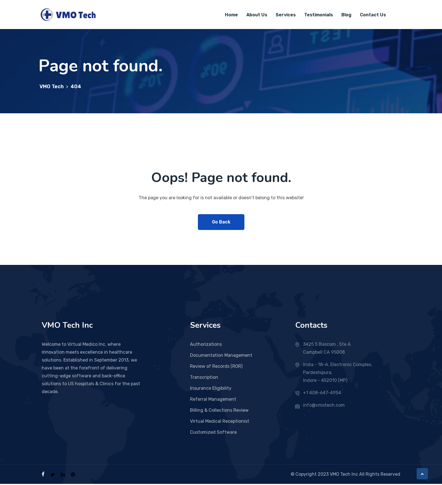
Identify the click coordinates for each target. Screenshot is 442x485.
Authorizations (206, 345)
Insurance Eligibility (210, 389)
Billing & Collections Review (219, 411)
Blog (346, 15)
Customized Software (213, 433)
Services (286, 15)
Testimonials (318, 15)
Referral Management (213, 400)
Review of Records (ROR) (216, 367)
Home (231, 15)
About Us (256, 15)
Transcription (204, 378)
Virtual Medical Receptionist (219, 422)
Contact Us (373, 15)
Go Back (221, 223)
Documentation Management (221, 356)
